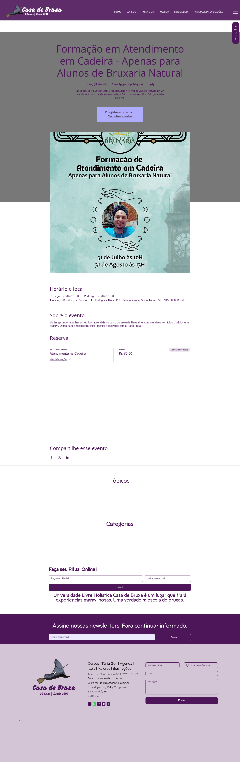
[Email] (167, 579)
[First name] (162, 665)
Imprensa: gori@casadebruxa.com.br (108, 683)
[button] (235, 12)
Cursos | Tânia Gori (102, 664)
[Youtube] (104, 704)
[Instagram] (99, 704)
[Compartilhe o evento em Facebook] (51, 457)
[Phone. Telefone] (204, 665)
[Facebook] (108, 704)
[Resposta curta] (95, 579)
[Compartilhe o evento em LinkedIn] (67, 457)
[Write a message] (182, 687)
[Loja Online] (235, 33)
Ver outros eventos (120, 116)
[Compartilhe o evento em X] (59, 457)
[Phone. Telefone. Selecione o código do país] (189, 665)
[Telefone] (90, 704)
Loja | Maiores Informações (110, 669)
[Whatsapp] (94, 704)
